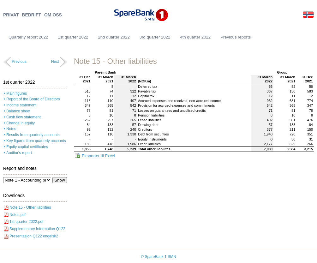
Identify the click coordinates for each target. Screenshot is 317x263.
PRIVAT (11, 15)
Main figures (16, 93)
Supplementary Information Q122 (37, 229)
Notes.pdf (17, 214)
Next (55, 61)
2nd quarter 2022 (113, 37)
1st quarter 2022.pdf (26, 221)
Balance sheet (18, 111)
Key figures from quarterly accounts (36, 141)
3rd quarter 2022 (155, 37)
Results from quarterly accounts (33, 135)
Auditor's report (19, 153)
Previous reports (235, 37)
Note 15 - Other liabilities (30, 207)
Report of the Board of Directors (33, 99)
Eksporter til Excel (98, 155)
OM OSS (53, 15)
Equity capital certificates (27, 147)
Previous (19, 61)
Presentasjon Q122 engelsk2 (33, 236)
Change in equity (20, 123)
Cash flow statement (23, 117)
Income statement (21, 105)
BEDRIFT (31, 15)
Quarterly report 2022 (28, 37)
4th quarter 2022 (195, 37)
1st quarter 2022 (73, 37)
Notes (11, 129)
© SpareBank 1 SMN (158, 256)
